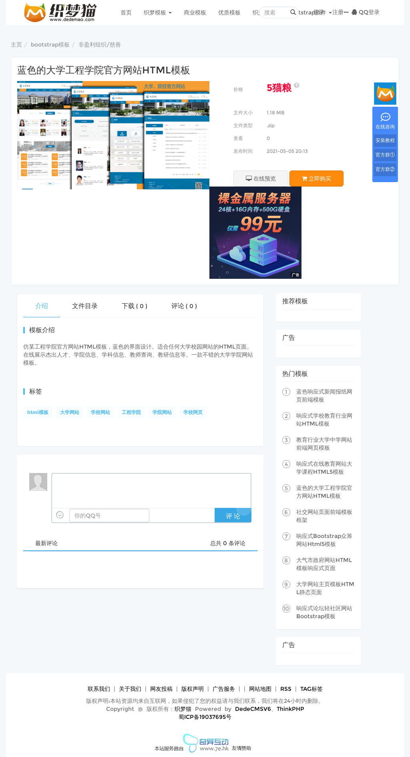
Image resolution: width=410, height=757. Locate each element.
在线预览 (261, 178)
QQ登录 (366, 12)
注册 (338, 12)
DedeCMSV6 (253, 708)
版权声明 (192, 688)
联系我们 (99, 688)
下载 (134, 306)
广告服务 (224, 688)
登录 (318, 12)
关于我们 (130, 688)
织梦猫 (183, 708)
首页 (126, 12)
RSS (285, 688)
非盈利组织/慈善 (99, 44)
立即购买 (316, 178)
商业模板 (195, 12)
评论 (184, 306)
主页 (16, 44)
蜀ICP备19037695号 (205, 716)
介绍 (41, 306)
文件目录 (85, 306)
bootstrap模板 (50, 44)
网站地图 (260, 688)
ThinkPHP (290, 708)
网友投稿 (161, 688)
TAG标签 (311, 688)
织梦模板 (158, 12)
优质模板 (229, 12)
